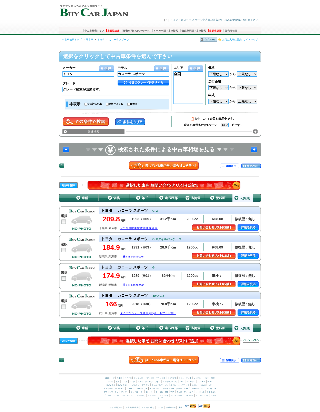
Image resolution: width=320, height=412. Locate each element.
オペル (173, 385)
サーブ (160, 398)
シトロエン (211, 392)
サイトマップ (250, 39)
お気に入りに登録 (232, 39)
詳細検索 (93, 131)
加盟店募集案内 (132, 407)
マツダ (132, 382)
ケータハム (199, 392)
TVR (172, 392)
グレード (69, 83)
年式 (211, 95)
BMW (210, 382)
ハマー (210, 385)
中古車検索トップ (94, 30)
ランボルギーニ (177, 395)
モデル (122, 68)
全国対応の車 (94, 104)
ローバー (149, 392)
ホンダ (110, 382)
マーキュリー (141, 389)
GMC (203, 385)
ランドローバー (137, 392)
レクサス (197, 378)
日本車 (89, 39)
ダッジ (179, 389)
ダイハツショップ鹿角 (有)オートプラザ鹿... (148, 313)
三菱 (117, 382)
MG (166, 392)
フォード (130, 389)
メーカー (69, 68)
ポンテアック (155, 389)
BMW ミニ (111, 385)
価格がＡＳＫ (116, 104)
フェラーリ (141, 395)
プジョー (107, 395)
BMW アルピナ (124, 385)
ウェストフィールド (185, 392)
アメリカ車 (138, 378)
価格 (211, 68)
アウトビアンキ (202, 395)
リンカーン (119, 389)
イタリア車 (172, 378)
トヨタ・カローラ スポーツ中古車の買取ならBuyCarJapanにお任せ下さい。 (215, 19)
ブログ (160, 407)
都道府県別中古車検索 (193, 30)
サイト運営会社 (116, 407)
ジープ (187, 389)
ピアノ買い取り (148, 407)
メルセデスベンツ (170, 382)
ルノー (116, 395)
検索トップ (109, 378)
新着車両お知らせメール (136, 30)
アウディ (145, 385)
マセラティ (152, 395)
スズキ (140, 382)
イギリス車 (150, 378)
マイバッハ (191, 382)
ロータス (159, 392)
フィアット (164, 395)
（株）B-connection (132, 256)
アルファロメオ (127, 395)
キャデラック (183, 385)
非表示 (74, 104)
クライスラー (168, 389)
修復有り (135, 104)
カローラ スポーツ (119, 39)
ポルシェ (136, 385)
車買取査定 (113, 30)
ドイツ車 (128, 378)
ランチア (189, 395)
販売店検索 (231, 30)
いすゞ (157, 382)
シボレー (195, 385)
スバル (124, 382)
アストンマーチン (111, 392)
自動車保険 (215, 30)
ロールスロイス (198, 389)
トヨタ (101, 39)
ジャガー (124, 392)
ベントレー (211, 389)
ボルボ (213, 395)
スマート (201, 382)
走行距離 (214, 81)
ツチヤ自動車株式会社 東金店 (139, 228)
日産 (213, 378)
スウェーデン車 (185, 378)
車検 (180, 407)
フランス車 (161, 378)
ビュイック (108, 389)
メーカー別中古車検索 (165, 30)
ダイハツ (149, 382)
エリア (178, 68)
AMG (182, 382)
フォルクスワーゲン (160, 385)
